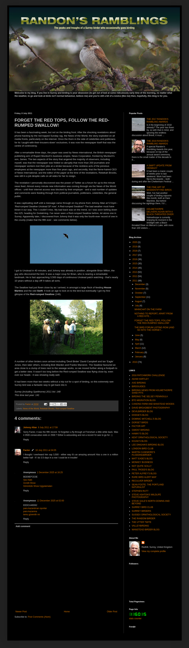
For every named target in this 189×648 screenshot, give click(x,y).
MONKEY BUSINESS (142, 462)
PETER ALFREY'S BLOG (144, 473)
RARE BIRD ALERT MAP (144, 477)
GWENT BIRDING (141, 430)
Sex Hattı (27, 480)
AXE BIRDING (139, 383)
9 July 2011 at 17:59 (48, 427)
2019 (135, 246)
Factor (26, 450)
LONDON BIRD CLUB (142, 448)
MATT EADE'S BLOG (142, 458)
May (137, 339)
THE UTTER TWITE (141, 522)
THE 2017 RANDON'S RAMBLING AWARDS (157, 120)
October (139, 293)
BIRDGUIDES (138, 386)
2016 (135, 259)
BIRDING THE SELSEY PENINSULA (150, 396)
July (137, 305)
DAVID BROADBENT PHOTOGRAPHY (151, 408)
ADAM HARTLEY (140, 379)
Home (67, 611)
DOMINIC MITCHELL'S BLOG (146, 419)
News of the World (31, 408)
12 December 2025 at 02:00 (50, 500)
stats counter (135, 618)
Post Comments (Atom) (39, 617)
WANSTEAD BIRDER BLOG (146, 529)
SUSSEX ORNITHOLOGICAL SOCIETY (151, 514)
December (140, 284)
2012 (135, 276)
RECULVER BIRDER (142, 481)
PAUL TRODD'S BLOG (143, 469)
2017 (135, 255)
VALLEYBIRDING (140, 526)
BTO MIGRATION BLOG (144, 400)
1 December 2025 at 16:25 (50, 472)
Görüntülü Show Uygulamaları (37, 486)
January (139, 356)
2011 (135, 280)
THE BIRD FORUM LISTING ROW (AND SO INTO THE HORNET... (154, 328)
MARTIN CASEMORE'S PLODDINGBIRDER (143, 453)
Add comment (23, 526)
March (138, 348)
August (138, 301)
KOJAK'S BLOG (139, 441)
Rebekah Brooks (47, 408)
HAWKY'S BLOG (140, 433)
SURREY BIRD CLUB (142, 507)
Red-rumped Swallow (65, 408)
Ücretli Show (29, 483)
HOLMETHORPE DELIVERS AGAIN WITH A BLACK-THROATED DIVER (160, 212)
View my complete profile (154, 551)
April (137, 344)
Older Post (112, 611)
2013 (135, 272)
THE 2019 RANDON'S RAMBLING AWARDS (157, 142)
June (137, 335)
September (140, 297)
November (140, 288)
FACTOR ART (138, 426)
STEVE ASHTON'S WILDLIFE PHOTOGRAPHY (146, 495)
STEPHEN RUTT (140, 491)
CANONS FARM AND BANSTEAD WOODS (153, 404)
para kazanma (30, 511)
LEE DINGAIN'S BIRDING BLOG (148, 444)
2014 (135, 268)
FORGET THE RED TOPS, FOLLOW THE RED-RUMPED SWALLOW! (152, 321)
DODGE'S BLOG (140, 415)
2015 (135, 263)
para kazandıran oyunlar (35, 508)
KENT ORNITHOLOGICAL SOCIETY (150, 437)
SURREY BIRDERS (141, 511)
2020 (135, 242)
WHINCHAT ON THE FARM (148, 309)
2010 (135, 362)
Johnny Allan (30, 427)
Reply (26, 439)
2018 (135, 251)
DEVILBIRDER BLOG (142, 411)
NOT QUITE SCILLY (142, 466)
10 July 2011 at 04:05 (45, 450)
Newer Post (21, 611)
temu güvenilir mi (31, 514)
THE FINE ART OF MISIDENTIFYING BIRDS (159, 188)
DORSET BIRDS (140, 422)
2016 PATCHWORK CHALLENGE (148, 375)
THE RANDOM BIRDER (143, 518)
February (139, 352)
